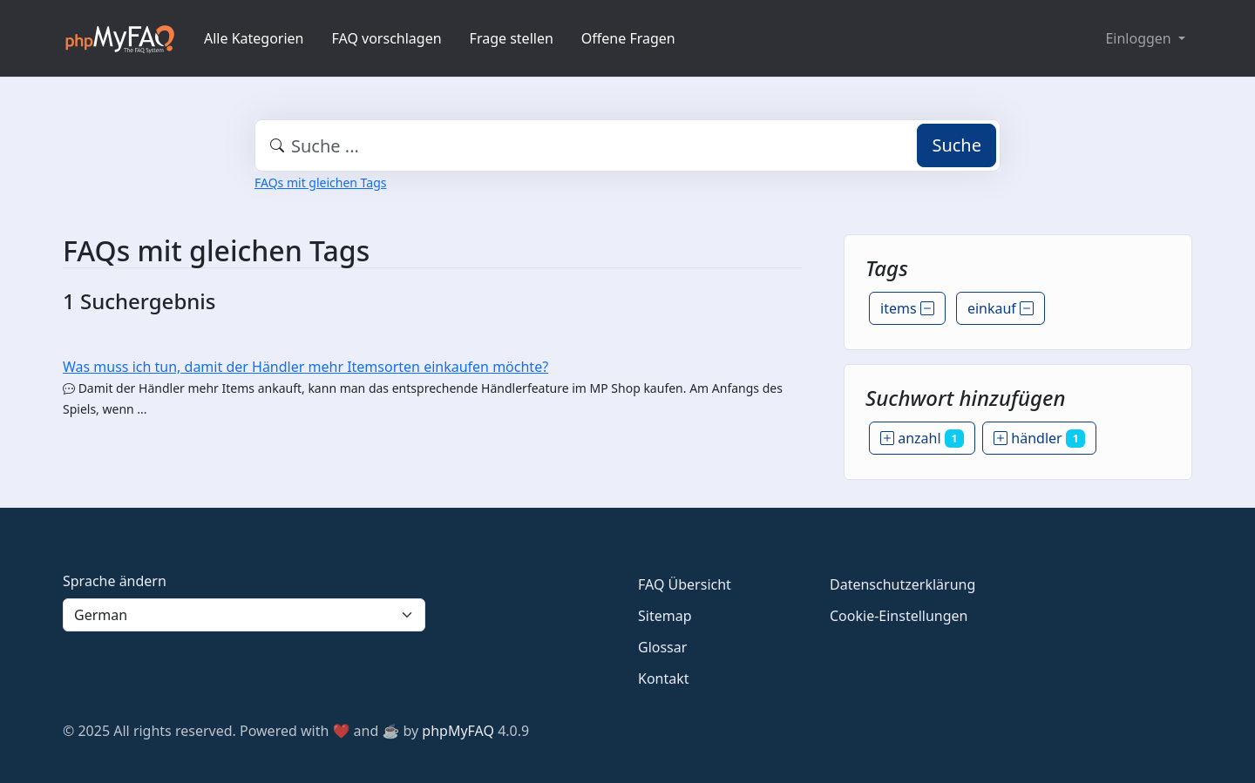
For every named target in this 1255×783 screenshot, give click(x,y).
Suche (956, 145)
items (907, 308)
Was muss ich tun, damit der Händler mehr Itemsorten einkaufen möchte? (305, 366)
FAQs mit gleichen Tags (320, 182)
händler (1039, 438)
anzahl (922, 438)
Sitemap (665, 615)
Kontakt (663, 678)
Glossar (662, 647)
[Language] (244, 614)
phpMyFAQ (458, 730)
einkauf (1000, 308)
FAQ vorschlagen (387, 38)
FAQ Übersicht (684, 584)
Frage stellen (511, 38)
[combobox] (627, 145)
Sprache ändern (114, 581)
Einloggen (1139, 38)
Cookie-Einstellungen (898, 615)
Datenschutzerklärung (902, 584)
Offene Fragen (628, 38)
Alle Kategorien (254, 38)
